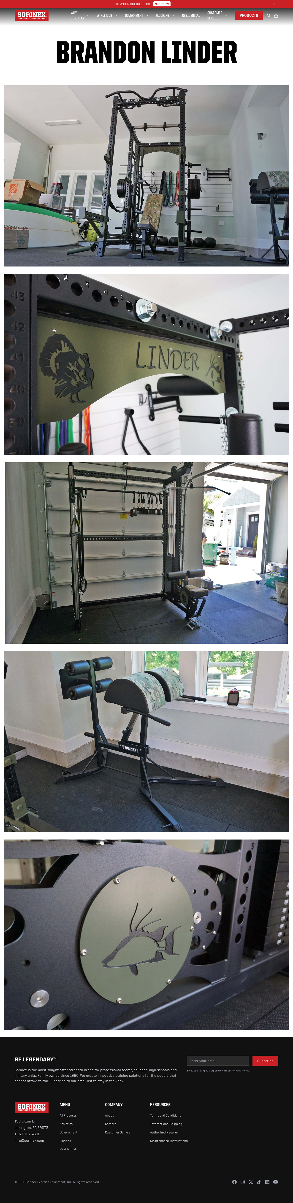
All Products (68, 1115)
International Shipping (166, 1124)
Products (249, 15)
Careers (110, 1124)
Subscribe (265, 1060)
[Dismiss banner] (274, 4)
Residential (68, 1149)
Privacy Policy (240, 1070)
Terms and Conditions (165, 1115)
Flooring (65, 1140)
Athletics (66, 1124)
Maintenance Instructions (169, 1140)
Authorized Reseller (164, 1132)
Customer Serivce (117, 1132)
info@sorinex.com (29, 1140)
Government (69, 1132)
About (109, 1115)
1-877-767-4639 (27, 1134)
